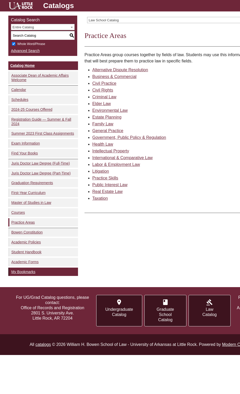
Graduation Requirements (32, 183)
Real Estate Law (107, 191)
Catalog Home (22, 65)
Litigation (100, 171)
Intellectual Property (110, 151)
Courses (18, 212)
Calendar (18, 90)
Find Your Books (24, 153)
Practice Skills (105, 178)
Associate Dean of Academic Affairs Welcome (40, 77)
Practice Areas (23, 222)
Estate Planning (106, 117)
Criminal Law (104, 97)
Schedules (19, 100)
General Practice (107, 130)
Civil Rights (102, 90)
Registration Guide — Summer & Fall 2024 (41, 121)
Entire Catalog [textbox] (23, 27)
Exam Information (25, 143)
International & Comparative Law (122, 158)
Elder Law (101, 103)
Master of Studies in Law (31, 203)
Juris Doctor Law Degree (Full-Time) (40, 163)
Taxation (100, 198)
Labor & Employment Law (116, 164)
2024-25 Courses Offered (32, 109)
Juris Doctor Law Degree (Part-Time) (41, 173)
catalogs (43, 344)
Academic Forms (25, 262)
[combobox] (43, 27)
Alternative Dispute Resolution (120, 70)
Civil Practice (104, 83)
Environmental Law (110, 110)
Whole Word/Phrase (31, 44)
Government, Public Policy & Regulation (129, 137)
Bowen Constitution (27, 232)
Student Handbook (26, 252)
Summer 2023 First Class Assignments (42, 133)
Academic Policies (26, 242)
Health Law (102, 144)
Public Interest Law (109, 185)
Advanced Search (25, 51)
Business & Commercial (114, 76)
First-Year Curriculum (28, 193)
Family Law (102, 124)
